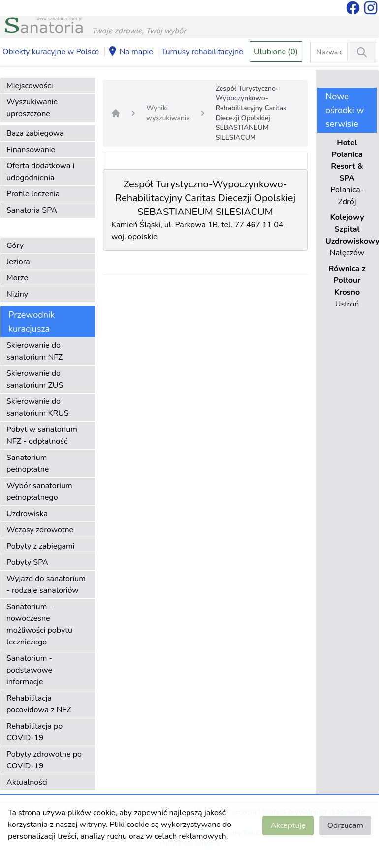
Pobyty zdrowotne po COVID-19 (44, 760)
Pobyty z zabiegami (40, 546)
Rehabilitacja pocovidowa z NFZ (38, 704)
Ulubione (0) (276, 51)
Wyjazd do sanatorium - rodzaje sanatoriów (46, 584)
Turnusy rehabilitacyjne (202, 51)
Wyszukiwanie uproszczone (32, 107)
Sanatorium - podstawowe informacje (29, 670)
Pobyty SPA (27, 562)
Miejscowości (29, 85)
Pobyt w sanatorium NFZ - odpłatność (41, 435)
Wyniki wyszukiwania (168, 112)
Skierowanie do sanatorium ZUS (34, 379)
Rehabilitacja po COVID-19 (34, 732)
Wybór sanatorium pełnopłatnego (39, 491)
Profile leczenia (33, 193)
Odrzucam (345, 825)
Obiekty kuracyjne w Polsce (50, 51)
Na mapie (130, 52)
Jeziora (18, 261)
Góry (15, 245)
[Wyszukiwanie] (361, 52)
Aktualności (27, 782)
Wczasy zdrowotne (39, 529)
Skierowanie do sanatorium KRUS (37, 407)
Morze (17, 278)
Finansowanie (30, 149)
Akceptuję (287, 825)
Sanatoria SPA (31, 210)
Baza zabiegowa (35, 133)
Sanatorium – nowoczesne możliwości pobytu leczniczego (39, 624)
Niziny (17, 294)
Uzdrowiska (27, 513)
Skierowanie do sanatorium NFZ (34, 351)
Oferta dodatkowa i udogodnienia (40, 171)
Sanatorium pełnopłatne (27, 463)
